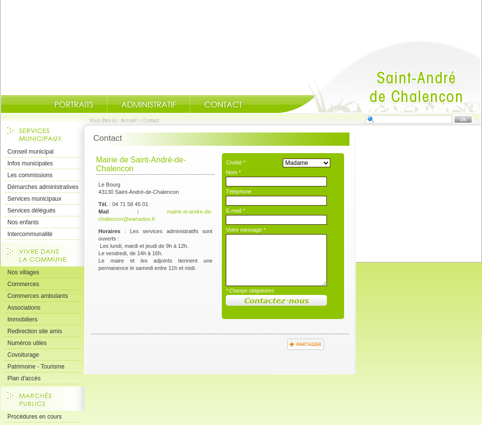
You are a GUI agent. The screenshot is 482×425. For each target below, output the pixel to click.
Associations (23, 307)
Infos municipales (30, 163)
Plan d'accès (24, 378)
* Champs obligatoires (250, 290)
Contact (223, 104)
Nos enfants (23, 222)
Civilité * (235, 162)
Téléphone (238, 191)
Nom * (233, 172)
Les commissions (30, 175)
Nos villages (23, 272)
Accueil (380, 76)
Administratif (148, 104)
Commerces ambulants (37, 295)
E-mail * (235, 210)
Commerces (23, 284)
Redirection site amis (34, 331)
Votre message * (246, 230)
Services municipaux (34, 198)
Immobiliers (22, 319)
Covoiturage (23, 354)
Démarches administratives (43, 187)
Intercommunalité (30, 234)
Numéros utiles (27, 343)
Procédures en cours (34, 416)
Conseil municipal (30, 151)
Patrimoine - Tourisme (35, 366)
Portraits (73, 104)
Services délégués (31, 210)
